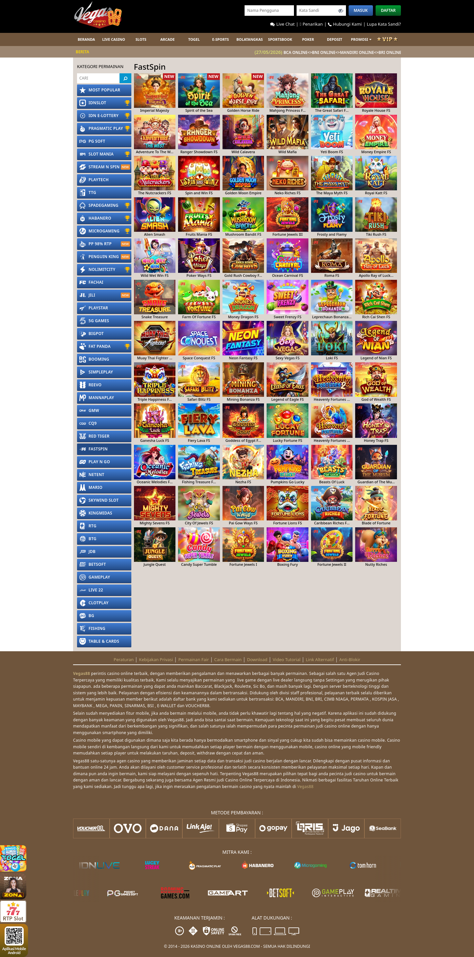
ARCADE (167, 39)
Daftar (388, 10)
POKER (308, 39)
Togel (194, 39)
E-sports (220, 39)
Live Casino (113, 39)
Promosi (361, 39)
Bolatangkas (249, 39)
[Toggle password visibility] (340, 10)
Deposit (334, 39)
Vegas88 (81, 673)
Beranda (86, 39)
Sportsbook (280, 39)
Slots (141, 39)
